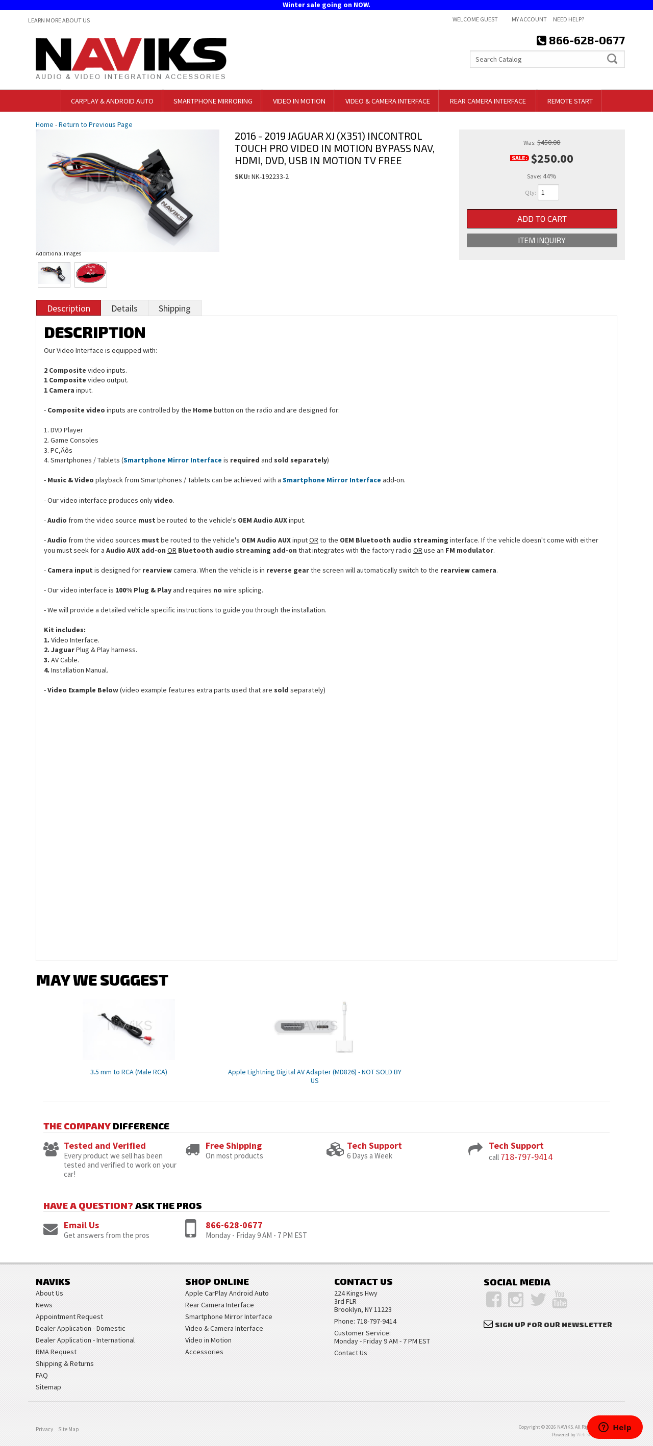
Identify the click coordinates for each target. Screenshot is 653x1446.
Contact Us (350, 1352)
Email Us (81, 1225)
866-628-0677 (234, 1225)
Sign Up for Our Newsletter (553, 1324)
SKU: (243, 176)
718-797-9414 (526, 1157)
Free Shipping (234, 1145)
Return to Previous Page (96, 124)
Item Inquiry (542, 240)
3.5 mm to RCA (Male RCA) (128, 1071)
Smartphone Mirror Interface (172, 459)
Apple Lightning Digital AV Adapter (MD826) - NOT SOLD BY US (314, 1076)
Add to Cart (542, 218)
